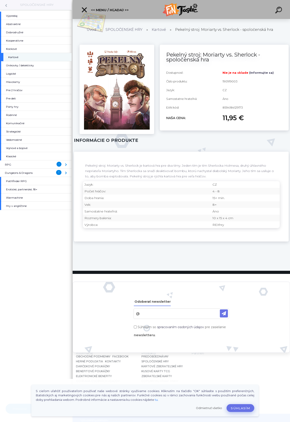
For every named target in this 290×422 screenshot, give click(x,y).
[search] (279, 11)
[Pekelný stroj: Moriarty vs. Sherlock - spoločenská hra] (117, 46)
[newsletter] (224, 313)
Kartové (159, 29)
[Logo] (181, 9)
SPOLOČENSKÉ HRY (37, 5)
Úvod (91, 29)
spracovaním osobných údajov (180, 327)
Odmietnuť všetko (209, 408)
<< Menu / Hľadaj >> (105, 10)
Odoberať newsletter (152, 302)
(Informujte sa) (261, 72)
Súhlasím (240, 408)
